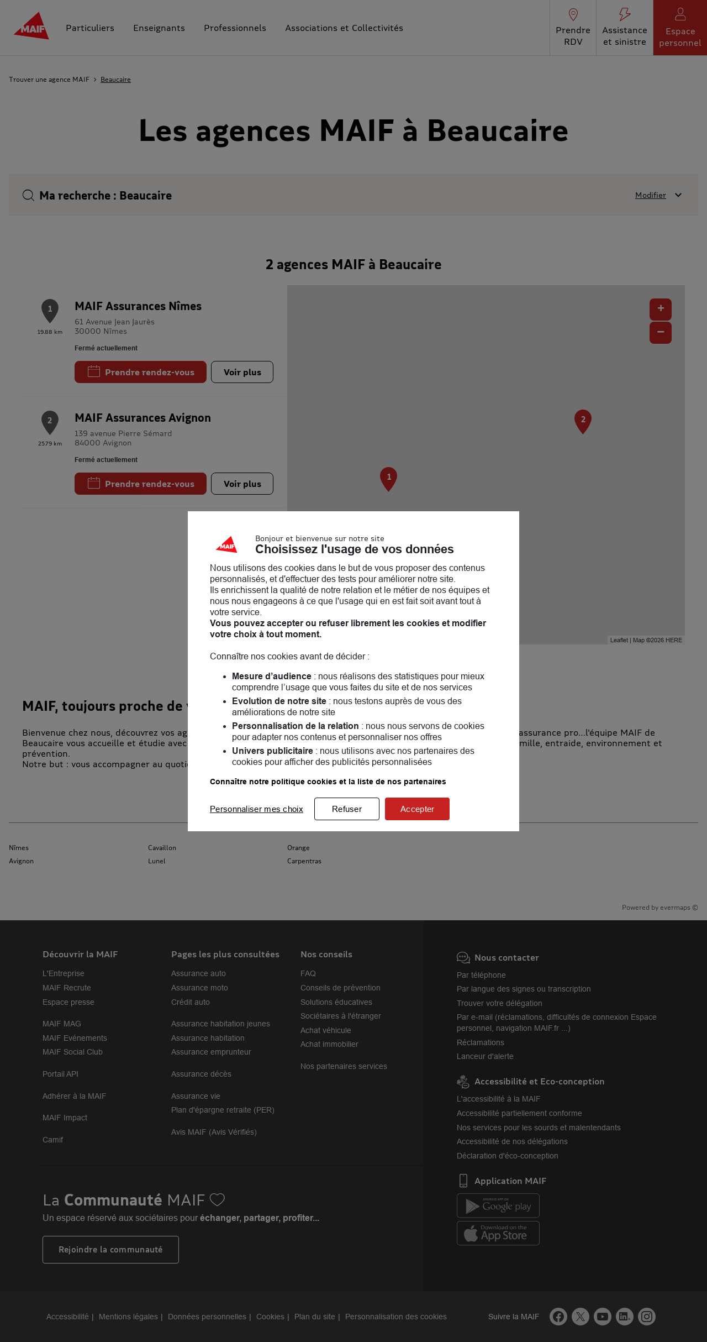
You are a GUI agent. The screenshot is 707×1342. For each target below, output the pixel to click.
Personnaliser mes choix (256, 809)
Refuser (347, 809)
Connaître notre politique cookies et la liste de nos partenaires (328, 781)
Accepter (417, 809)
